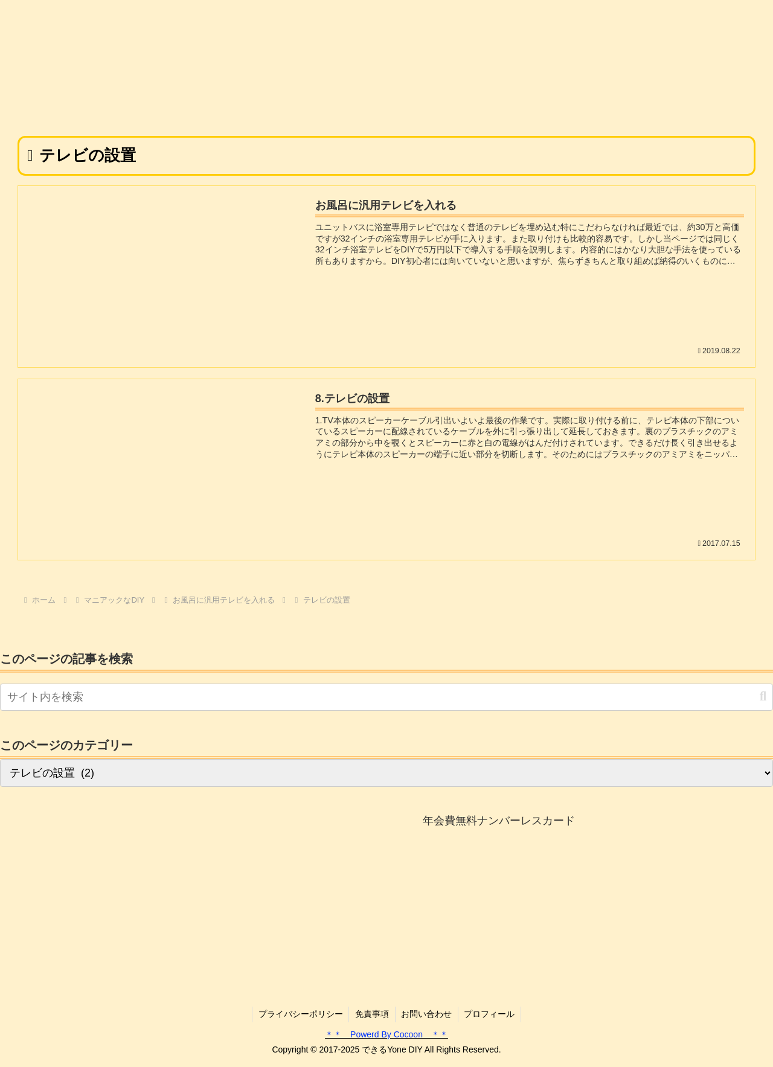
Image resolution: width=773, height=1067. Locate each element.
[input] (386, 697)
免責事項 (372, 1014)
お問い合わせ (427, 1014)
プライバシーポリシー (300, 1014)
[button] (763, 696)
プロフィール (490, 1014)
